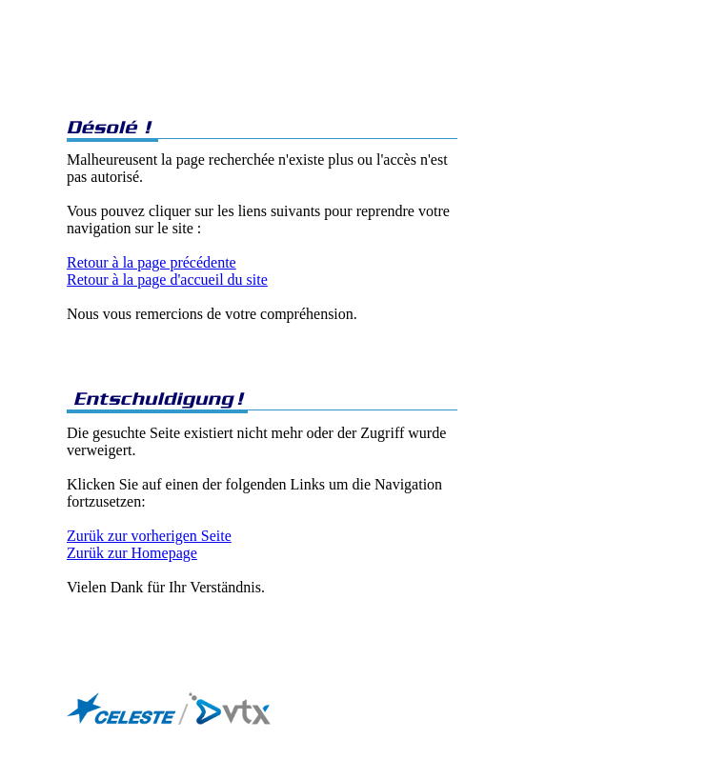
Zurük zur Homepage (132, 553)
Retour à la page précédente (151, 262)
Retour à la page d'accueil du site (167, 279)
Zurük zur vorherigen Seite (149, 536)
